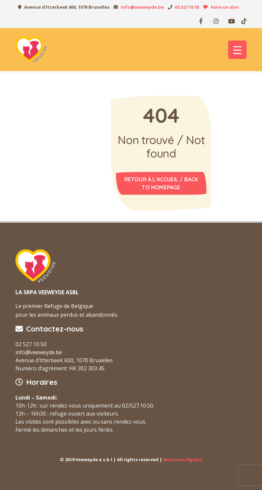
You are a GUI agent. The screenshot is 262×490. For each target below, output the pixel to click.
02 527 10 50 (187, 7)
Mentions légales (182, 459)
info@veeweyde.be (142, 7)
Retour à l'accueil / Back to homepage (161, 183)
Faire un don (225, 7)
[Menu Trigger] (237, 50)
